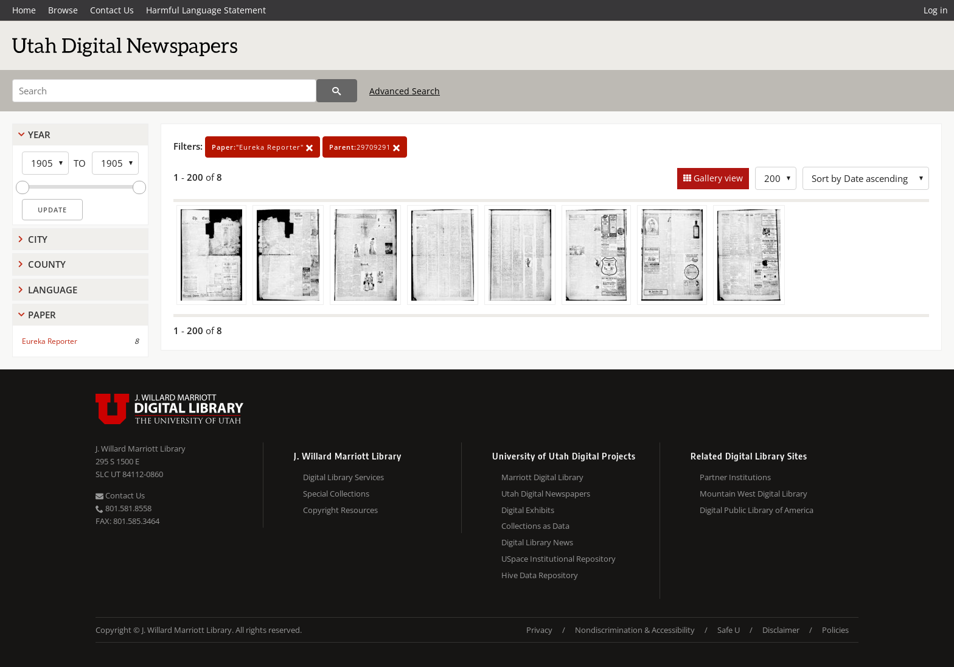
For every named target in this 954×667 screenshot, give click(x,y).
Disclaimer (780, 629)
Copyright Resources (340, 510)
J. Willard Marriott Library (141, 448)
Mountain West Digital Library (753, 493)
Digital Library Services (343, 477)
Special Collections (336, 493)
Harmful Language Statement (206, 10)
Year (39, 134)
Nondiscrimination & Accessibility (635, 629)
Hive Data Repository (539, 575)
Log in (936, 10)
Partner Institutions (735, 477)
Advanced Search (404, 91)
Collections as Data (535, 525)
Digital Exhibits (527, 510)
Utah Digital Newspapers (545, 493)
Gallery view (717, 178)
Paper (42, 315)
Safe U (728, 629)
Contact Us (112, 10)
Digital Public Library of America (756, 510)
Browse (63, 10)
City (37, 239)
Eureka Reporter (49, 341)
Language (52, 290)
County (47, 264)
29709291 (364, 147)
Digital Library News (537, 542)
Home (24, 10)
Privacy (539, 629)
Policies (835, 629)
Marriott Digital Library (542, 477)
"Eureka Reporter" (262, 147)
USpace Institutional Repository (558, 558)
